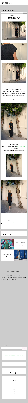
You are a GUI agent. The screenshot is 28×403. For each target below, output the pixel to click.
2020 (14, 383)
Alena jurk (15, 223)
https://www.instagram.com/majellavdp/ (14, 355)
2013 (14, 396)
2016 (14, 391)
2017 (14, 389)
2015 (14, 393)
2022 (14, 380)
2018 (14, 387)
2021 (14, 382)
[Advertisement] (13, 328)
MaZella (6, 3)
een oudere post (21, 146)
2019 (14, 385)
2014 (14, 395)
